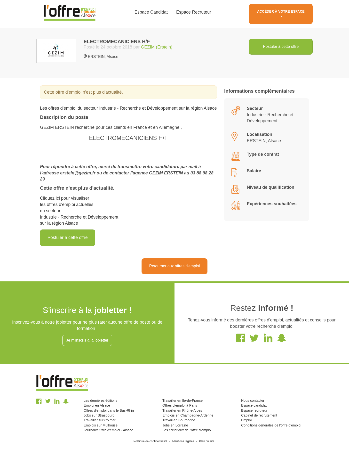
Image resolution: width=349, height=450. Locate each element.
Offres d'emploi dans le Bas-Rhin (109, 410)
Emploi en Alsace (97, 405)
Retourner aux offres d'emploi (174, 266)
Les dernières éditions (100, 400)
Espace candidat (254, 405)
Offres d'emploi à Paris (179, 405)
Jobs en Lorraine (175, 425)
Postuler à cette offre (281, 46)
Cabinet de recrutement (259, 415)
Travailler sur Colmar (99, 420)
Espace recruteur (254, 410)
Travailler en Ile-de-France (182, 400)
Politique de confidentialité (150, 441)
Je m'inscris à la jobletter (87, 340)
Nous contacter (252, 400)
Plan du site (206, 441)
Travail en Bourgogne (178, 420)
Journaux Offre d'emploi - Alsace (108, 430)
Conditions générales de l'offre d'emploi (271, 425)
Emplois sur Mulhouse (101, 425)
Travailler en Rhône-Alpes (182, 410)
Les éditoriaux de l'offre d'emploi (187, 430)
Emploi (246, 420)
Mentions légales (183, 441)
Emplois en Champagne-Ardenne (187, 415)
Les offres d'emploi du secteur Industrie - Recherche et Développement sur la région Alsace (128, 108)
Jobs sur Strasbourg (99, 415)
